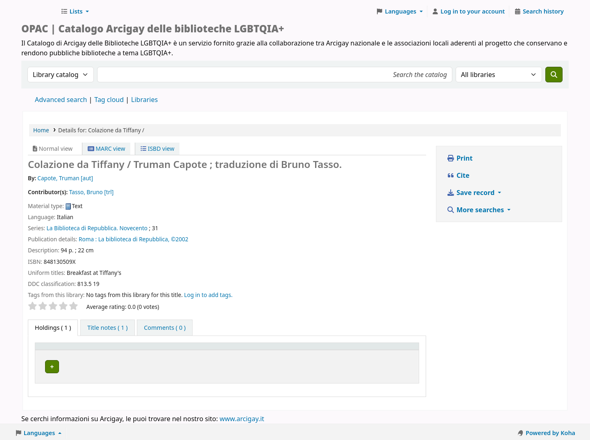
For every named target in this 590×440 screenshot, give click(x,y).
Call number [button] (287, 350)
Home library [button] (120, 350)
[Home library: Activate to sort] (182, 349)
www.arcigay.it (242, 416)
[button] (74, 11)
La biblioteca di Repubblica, (134, 239)
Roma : (88, 239)
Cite (458, 175)
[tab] (107, 328)
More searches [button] (476, 209)
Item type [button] (53, 350)
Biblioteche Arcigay (39, 11)
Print (459, 158)
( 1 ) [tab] (53, 327)
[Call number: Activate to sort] (302, 349)
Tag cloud (109, 99)
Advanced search (61, 99)
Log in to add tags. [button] (208, 295)
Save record (471, 192)
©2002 (179, 239)
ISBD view (157, 148)
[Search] (554, 74)
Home (41, 130)
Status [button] (351, 350)
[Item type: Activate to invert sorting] (66, 349)
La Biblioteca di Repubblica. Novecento (97, 228)
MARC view (106, 148)
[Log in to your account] (468, 11)
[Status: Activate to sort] (378, 349)
